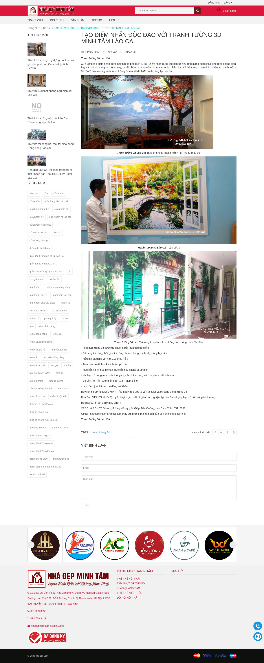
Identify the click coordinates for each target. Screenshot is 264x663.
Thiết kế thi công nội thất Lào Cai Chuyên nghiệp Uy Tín (47, 120)
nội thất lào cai (59, 310)
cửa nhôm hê (61, 209)
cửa (46, 193)
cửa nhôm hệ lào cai (60, 216)
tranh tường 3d (61, 458)
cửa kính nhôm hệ (39, 209)
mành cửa (54, 279)
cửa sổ (56, 232)
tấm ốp (59, 373)
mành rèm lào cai (61, 295)
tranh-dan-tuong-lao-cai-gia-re (45, 466)
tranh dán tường (60, 427)
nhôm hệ (65, 302)
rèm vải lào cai (37, 365)
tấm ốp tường (56, 380)
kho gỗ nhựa (36, 279)
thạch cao (63, 388)
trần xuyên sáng (38, 427)
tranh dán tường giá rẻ (41, 443)
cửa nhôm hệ (37, 216)
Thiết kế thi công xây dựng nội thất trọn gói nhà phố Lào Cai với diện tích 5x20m (51, 64)
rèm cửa (56, 334)
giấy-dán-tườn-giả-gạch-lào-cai (46, 271)
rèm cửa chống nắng (41, 341)
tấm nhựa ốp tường (40, 373)
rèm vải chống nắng (53, 357)
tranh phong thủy (38, 458)
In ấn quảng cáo (128, 588)
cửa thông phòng (39, 240)
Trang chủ (35, 20)
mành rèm (35, 287)
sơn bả (67, 365)
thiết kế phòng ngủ (39, 412)
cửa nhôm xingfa (38, 232)
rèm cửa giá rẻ (37, 349)
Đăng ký (229, 2)
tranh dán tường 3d (40, 435)
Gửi (87, 505)
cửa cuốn (35, 201)
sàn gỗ (54, 365)
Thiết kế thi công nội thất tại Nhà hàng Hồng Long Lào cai (50, 145)
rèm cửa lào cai (59, 349)
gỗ (69, 271)
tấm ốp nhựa (36, 380)
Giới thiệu (57, 20)
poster (65, 318)
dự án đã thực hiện (40, 248)
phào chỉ (34, 318)
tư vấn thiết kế (37, 474)
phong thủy (50, 318)
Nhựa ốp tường (38, 310)
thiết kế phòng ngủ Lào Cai (44, 420)
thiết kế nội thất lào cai (41, 404)
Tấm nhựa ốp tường (131, 583)
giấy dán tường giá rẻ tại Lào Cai (47, 256)
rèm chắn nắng (47, 326)
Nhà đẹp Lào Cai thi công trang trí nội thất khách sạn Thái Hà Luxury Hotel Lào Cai (50, 173)
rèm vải (33, 357)
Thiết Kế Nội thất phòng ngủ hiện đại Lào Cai (49, 92)
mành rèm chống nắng (58, 287)
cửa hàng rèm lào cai (56, 201)
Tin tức (97, 20)
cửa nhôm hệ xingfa (40, 224)
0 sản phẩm (229, 10)
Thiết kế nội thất (129, 578)
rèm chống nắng (38, 334)
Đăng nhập (214, 2)
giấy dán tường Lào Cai (42, 263)
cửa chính (59, 193)
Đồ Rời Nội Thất (128, 597)
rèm (32, 326)
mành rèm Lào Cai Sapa (42, 302)
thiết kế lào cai (37, 396)
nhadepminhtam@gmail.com (47, 625)
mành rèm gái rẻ (38, 295)
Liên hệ (114, 20)
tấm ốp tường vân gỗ (41, 388)
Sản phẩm (77, 20)
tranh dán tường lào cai (42, 451)
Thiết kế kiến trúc (129, 592)
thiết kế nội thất (58, 396)
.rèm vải (34, 193)
